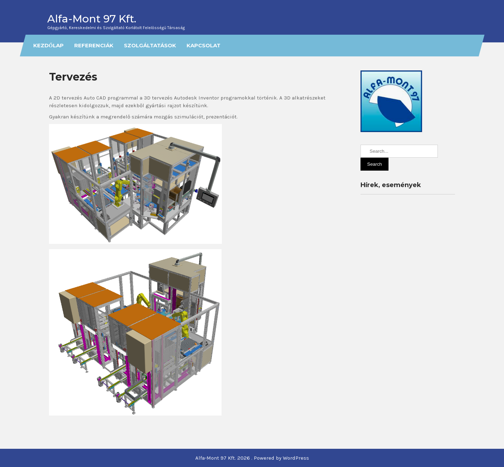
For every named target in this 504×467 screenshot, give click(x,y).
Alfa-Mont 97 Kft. (91, 18)
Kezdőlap (48, 45)
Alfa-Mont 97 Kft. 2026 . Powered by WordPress (252, 458)
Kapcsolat (203, 45)
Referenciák (93, 45)
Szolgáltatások (150, 45)
